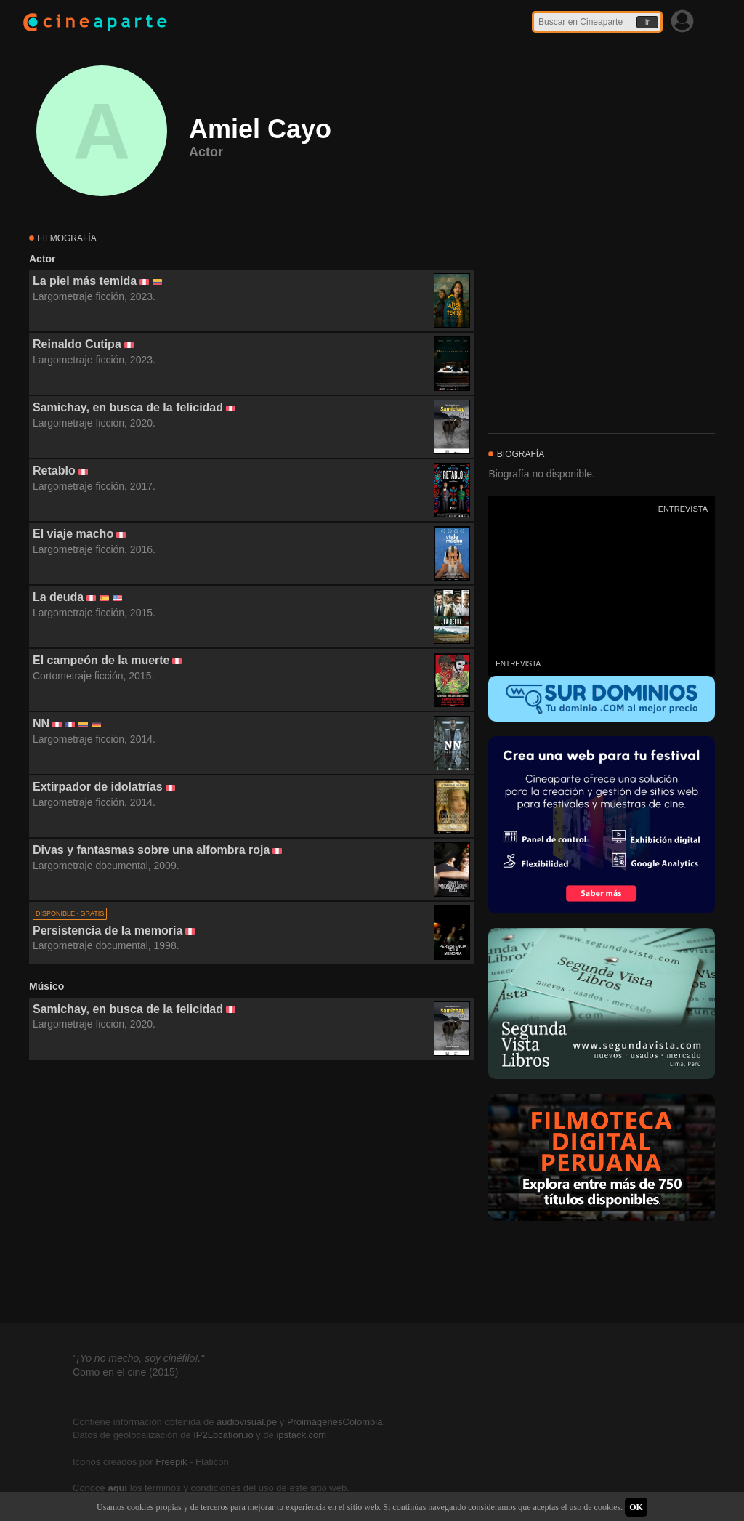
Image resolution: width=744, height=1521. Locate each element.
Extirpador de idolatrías (98, 786)
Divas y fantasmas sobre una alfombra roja (151, 850)
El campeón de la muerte (101, 660)
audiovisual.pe (247, 1421)
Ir (647, 22)
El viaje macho (73, 534)
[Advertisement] (251, 1192)
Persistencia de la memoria (107, 930)
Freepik (171, 1461)
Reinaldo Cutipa (77, 344)
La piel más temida (85, 281)
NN (41, 723)
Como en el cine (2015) (126, 1372)
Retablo (54, 470)
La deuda (58, 597)
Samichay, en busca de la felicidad (128, 407)
